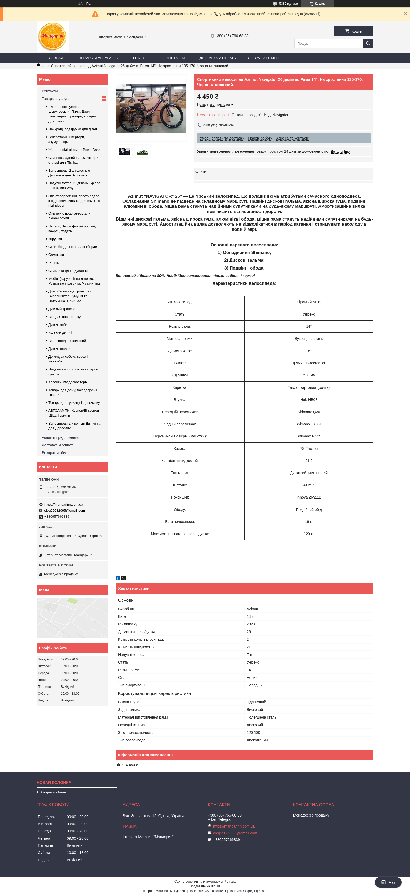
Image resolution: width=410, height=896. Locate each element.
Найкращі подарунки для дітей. (73, 129)
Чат (388, 882)
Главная (55, 58)
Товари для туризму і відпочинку (74, 403)
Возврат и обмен (263, 58)
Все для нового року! (65, 317)
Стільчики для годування (68, 271)
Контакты (175, 58)
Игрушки (55, 239)
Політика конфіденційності (248, 891)
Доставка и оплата (218, 58)
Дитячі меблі (58, 325)
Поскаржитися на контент (207, 891)
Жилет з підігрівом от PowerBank (74, 150)
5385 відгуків (288, 4)
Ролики (54, 263)
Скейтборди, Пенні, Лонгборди (72, 247)
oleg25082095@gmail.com (64, 510)
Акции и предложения (60, 437)
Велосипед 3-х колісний (67, 341)
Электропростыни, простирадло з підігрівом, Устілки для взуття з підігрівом (74, 200)
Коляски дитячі (60, 333)
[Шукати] (368, 43)
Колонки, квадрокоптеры (67, 382)
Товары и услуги (95, 58)
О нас (138, 58)
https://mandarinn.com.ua (63, 504)
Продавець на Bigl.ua (205, 886)
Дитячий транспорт (63, 309)
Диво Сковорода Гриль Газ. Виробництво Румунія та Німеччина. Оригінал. (70, 296)
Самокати (56, 255)
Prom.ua (230, 881)
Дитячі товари (59, 349)
